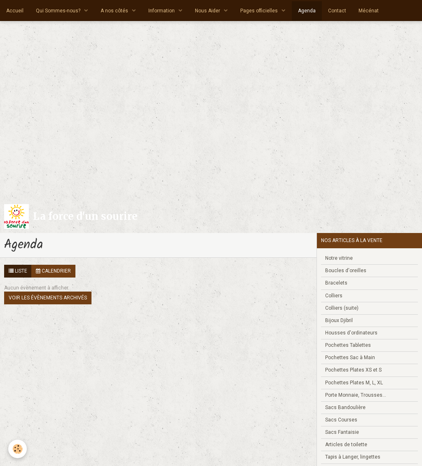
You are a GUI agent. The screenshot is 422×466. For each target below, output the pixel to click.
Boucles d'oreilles (345, 270)
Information (162, 11)
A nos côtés (115, 11)
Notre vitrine (339, 258)
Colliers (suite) (342, 308)
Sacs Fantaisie (342, 432)
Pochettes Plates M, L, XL (354, 383)
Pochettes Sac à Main (350, 357)
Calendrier (53, 271)
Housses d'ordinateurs (351, 333)
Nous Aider (208, 11)
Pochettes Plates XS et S (353, 370)
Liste (18, 271)
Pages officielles (259, 11)
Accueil (14, 11)
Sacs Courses (341, 420)
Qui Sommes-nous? (59, 11)
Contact (337, 11)
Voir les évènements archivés (48, 298)
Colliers (333, 296)
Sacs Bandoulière (345, 407)
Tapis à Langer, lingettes (352, 457)
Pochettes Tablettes (348, 345)
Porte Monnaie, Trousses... (355, 395)
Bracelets (336, 283)
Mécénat (369, 11)
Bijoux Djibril (339, 320)
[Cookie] (17, 449)
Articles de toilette (346, 444)
